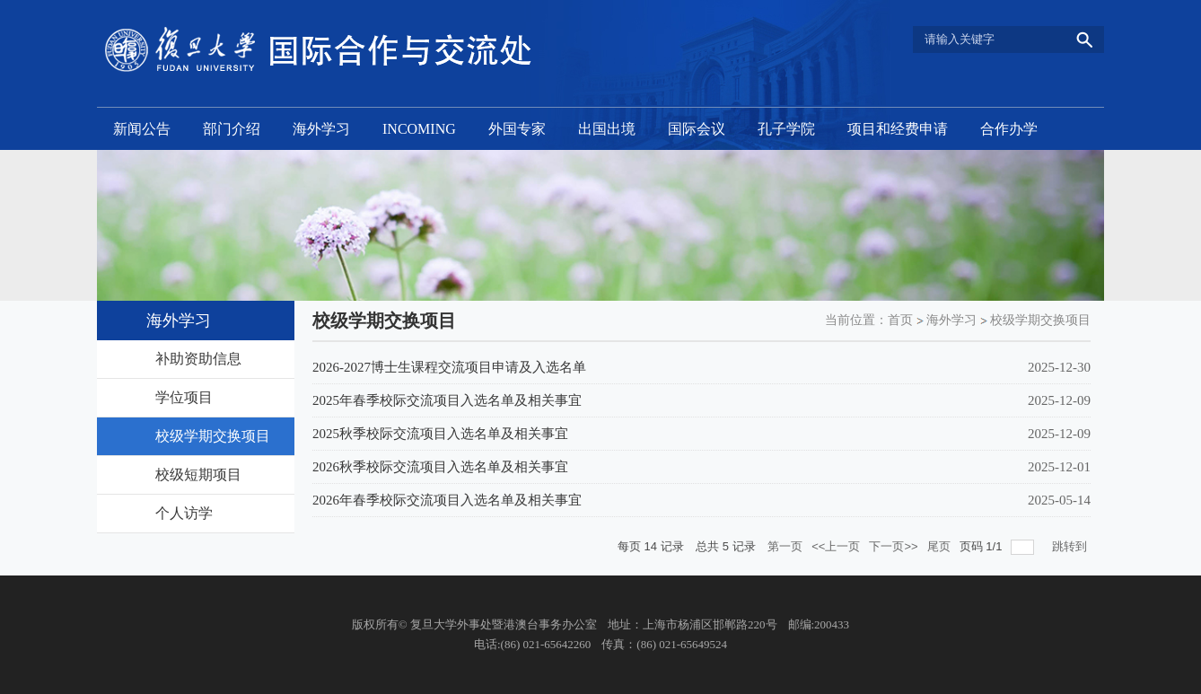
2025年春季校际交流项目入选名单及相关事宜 (447, 400)
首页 (900, 320)
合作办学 (1009, 128)
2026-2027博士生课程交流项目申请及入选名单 (449, 367)
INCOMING (419, 128)
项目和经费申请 (897, 128)
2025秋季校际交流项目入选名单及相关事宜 (440, 433)
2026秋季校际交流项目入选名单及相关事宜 (440, 467)
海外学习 (321, 128)
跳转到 (1071, 546)
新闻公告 (142, 128)
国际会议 (696, 128)
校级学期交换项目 (1040, 320)
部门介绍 (231, 128)
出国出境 (607, 128)
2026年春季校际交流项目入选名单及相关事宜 (447, 500)
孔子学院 (786, 128)
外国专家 (517, 128)
